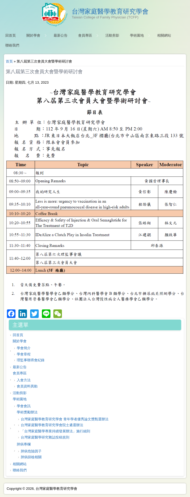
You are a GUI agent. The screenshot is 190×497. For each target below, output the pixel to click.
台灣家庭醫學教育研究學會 (110, 11)
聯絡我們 (12, 45)
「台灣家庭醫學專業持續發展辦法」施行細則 (55, 431)
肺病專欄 (24, 444)
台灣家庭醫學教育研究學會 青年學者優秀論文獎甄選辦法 (65, 419)
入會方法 (24, 380)
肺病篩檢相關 (31, 457)
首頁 (9, 61)
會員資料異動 (27, 386)
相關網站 (164, 35)
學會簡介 (24, 348)
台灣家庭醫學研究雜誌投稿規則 (45, 437)
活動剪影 (112, 35)
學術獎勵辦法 (27, 412)
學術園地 (137, 35)
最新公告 (61, 35)
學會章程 (24, 354)
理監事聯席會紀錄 (31, 360)
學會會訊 (24, 406)
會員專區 (85, 35)
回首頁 (10, 35)
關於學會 (33, 35)
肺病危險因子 (31, 451)
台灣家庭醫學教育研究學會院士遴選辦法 (52, 425)
